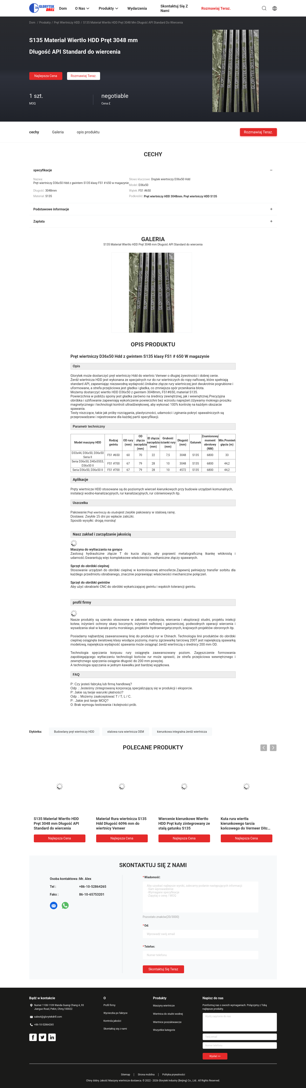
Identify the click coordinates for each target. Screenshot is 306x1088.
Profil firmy (110, 1005)
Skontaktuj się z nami (115, 1028)
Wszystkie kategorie (164, 1030)
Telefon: (149, 946)
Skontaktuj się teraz (163, 969)
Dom (32, 22)
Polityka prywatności (173, 1074)
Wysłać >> (215, 1056)
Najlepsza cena (45, 76)
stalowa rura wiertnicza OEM (125, 731)
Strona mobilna (146, 1074)
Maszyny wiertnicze (164, 1005)
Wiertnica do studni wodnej (168, 1013)
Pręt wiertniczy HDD (67, 22)
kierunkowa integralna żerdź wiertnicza (182, 731)
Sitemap (125, 1074)
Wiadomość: (152, 877)
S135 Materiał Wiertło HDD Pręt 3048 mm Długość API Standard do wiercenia (56, 823)
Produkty (45, 22)
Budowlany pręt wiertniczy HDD (74, 731)
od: (146, 925)
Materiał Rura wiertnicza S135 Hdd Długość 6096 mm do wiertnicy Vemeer (121, 823)
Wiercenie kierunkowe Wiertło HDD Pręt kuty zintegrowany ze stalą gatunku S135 (184, 823)
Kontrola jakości (112, 1020)
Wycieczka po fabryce (116, 1013)
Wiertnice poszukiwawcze (167, 1022)
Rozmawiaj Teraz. (84, 76)
